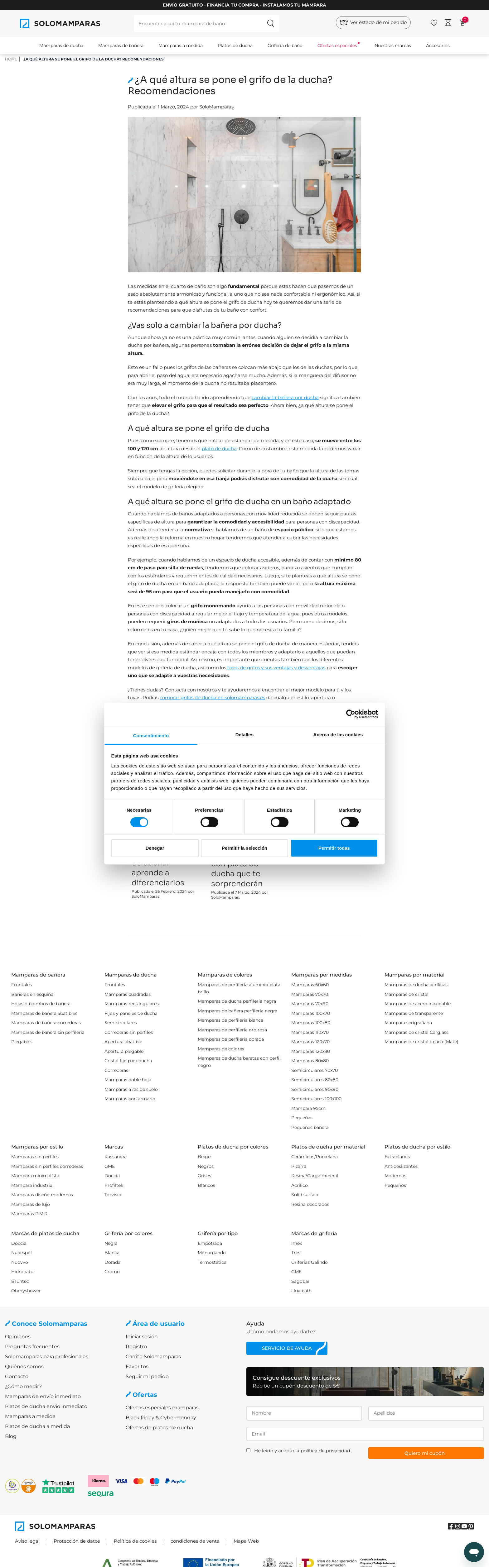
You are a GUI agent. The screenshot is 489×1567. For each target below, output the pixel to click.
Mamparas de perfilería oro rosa (232, 1030)
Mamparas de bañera (120, 45)
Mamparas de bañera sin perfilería (48, 1032)
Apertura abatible (123, 1041)
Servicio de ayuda (287, 1348)
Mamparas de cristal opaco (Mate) (421, 1041)
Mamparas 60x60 (310, 984)
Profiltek (113, 1185)
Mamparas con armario (129, 1098)
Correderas (116, 1070)
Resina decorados (310, 1204)
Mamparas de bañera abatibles (44, 1013)
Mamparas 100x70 (310, 1013)
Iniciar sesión (142, 1337)
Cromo (112, 1271)
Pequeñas (301, 1117)
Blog (11, 1436)
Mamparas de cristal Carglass (416, 1032)
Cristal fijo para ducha (128, 1060)
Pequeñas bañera (309, 1127)
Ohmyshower (26, 1290)
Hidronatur (23, 1271)
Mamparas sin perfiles (35, 1156)
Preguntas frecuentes (32, 1347)
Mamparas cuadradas (127, 994)
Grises (204, 1175)
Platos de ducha (235, 45)
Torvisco (113, 1194)
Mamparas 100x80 (310, 1022)
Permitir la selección (244, 848)
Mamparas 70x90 (309, 1003)
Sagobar (300, 1281)
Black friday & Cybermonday (161, 1418)
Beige (204, 1156)
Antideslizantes (401, 1166)
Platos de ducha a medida (37, 1426)
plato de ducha (219, 448)
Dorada (112, 1262)
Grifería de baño (285, 45)
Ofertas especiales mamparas (162, 1408)
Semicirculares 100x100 (316, 1098)
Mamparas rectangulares (131, 1003)
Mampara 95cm (308, 1108)
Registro (136, 1347)
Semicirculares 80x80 (314, 1079)
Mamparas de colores (221, 1049)
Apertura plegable (123, 1051)
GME (109, 1166)
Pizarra (298, 1166)
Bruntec (20, 1281)
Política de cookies (135, 1541)
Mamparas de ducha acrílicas (416, 984)
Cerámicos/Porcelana (314, 1156)
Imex (296, 1243)
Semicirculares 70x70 (314, 1070)
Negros (206, 1166)
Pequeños (395, 1185)
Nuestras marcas (393, 45)
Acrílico (299, 1185)
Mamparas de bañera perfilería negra (237, 1011)
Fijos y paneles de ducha (130, 1013)
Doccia (112, 1175)
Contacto (16, 1376)
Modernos (395, 1175)
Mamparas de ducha (61, 45)
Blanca (111, 1252)
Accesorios (438, 45)
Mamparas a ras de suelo (131, 1089)
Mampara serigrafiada (408, 1022)
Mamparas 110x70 (310, 1032)
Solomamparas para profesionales (46, 1356)
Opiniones (18, 1337)
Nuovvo (19, 1262)
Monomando (212, 1252)
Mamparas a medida (180, 45)
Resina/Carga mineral (314, 1175)
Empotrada (210, 1243)
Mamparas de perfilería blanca (230, 1020)
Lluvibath (301, 1290)
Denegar (154, 848)
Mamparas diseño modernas (42, 1194)
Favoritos (137, 1366)
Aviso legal (27, 1541)
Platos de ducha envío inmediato (46, 1406)
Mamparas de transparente (414, 1013)
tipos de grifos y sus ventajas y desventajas (276, 668)
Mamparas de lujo (30, 1204)
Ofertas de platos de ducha (159, 1428)
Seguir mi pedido (147, 1376)
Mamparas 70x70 (309, 994)
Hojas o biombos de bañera (40, 1003)
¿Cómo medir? (23, 1386)
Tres (295, 1252)
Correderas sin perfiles (128, 1032)
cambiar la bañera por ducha (285, 397)
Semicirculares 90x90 (314, 1089)
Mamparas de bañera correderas (46, 1022)
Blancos (206, 1185)
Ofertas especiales (337, 45)
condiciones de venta (195, 1541)
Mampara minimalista (35, 1175)
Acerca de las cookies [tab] (338, 734)
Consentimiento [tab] (151, 735)
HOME (11, 59)
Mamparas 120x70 (310, 1041)
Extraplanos (397, 1156)
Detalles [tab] (244, 734)
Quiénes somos (24, 1366)
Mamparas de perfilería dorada (231, 1039)
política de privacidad (325, 1451)
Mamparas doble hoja (127, 1079)
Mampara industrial (32, 1185)
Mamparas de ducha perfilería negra (237, 1001)
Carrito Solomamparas (153, 1356)
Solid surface (305, 1194)
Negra (111, 1243)
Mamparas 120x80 (310, 1051)
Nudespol (21, 1252)
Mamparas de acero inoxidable (418, 1003)
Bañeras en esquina (32, 994)
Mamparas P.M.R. (29, 1213)
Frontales (21, 984)
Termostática (212, 1262)
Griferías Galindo (309, 1262)
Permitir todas (334, 848)
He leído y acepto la (302, 1451)
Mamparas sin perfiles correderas (47, 1166)
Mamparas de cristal (406, 994)
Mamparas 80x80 (310, 1060)
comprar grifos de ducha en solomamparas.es (212, 697)
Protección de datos (77, 1541)
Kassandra (115, 1156)
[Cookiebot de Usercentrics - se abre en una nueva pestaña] (350, 714)
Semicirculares (120, 1022)
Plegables (21, 1041)
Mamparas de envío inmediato (43, 1396)
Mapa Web (246, 1541)
